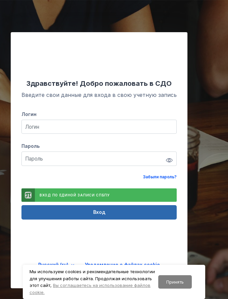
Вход (99, 212)
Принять (175, 282)
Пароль (30, 146)
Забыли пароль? (160, 176)
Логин (29, 114)
